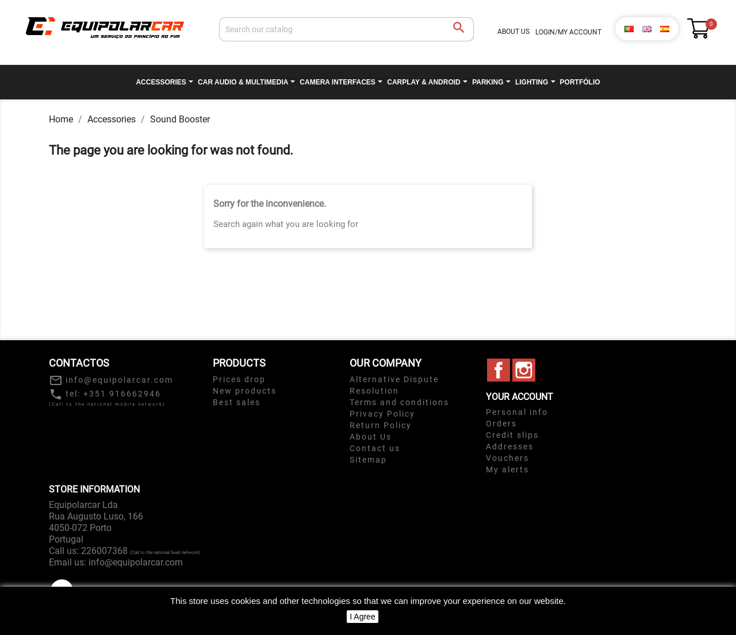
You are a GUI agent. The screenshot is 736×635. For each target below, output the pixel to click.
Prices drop (239, 379)
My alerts (507, 469)
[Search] (346, 29)
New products (245, 390)
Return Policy (381, 425)
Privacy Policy (382, 413)
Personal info (517, 412)
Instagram (523, 370)
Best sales (236, 402)
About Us (513, 32)
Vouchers (507, 458)
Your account (519, 396)
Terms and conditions (399, 402)
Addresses (510, 446)
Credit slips (512, 435)
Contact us (375, 448)
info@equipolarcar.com (136, 562)
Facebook (498, 370)
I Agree (362, 616)
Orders (501, 423)
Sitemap (368, 459)
